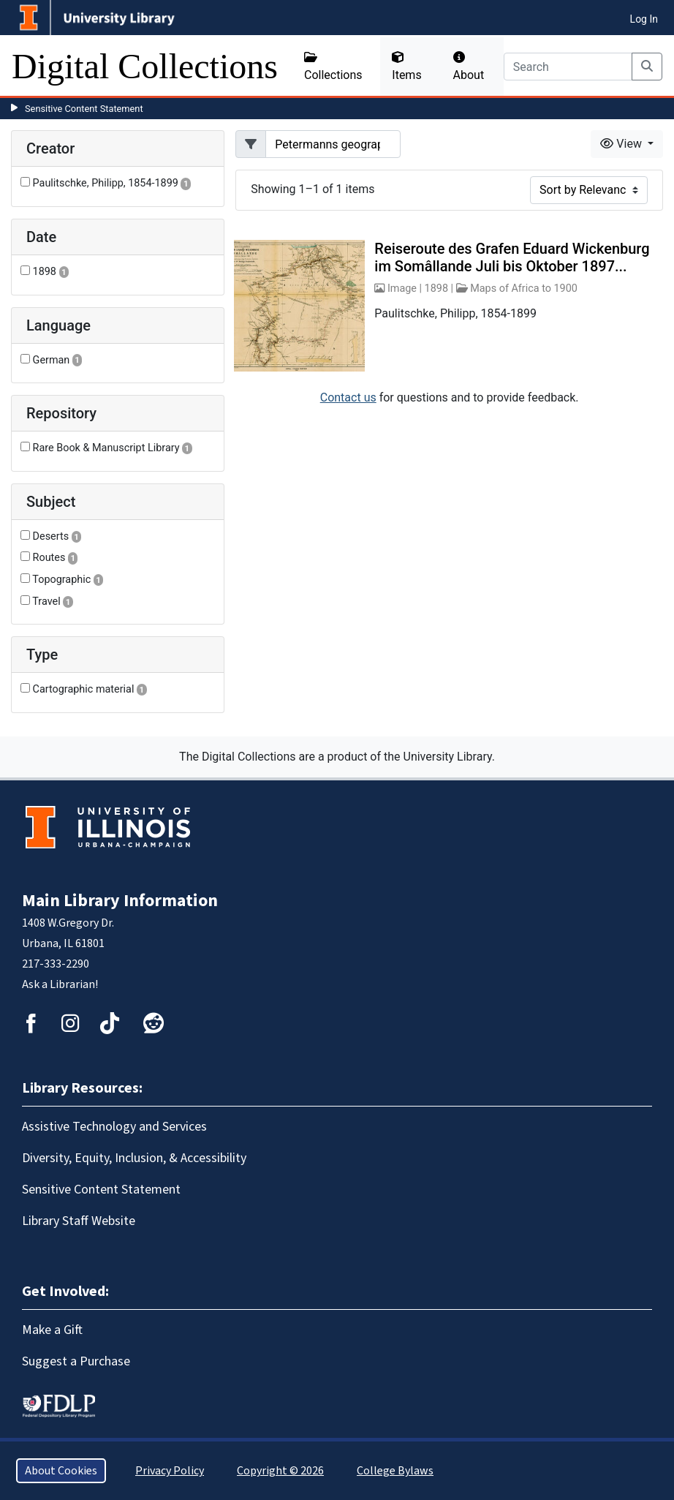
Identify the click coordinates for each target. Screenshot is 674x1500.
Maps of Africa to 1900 (524, 288)
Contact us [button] (348, 397)
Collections (333, 66)
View (622, 144)
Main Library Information (120, 900)
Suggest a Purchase (76, 1361)
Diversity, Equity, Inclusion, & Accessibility (134, 1158)
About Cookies (61, 1471)
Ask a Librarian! (60, 984)
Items (406, 66)
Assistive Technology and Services (114, 1127)
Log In (644, 19)
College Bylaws (395, 1471)
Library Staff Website (78, 1221)
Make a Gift (52, 1330)
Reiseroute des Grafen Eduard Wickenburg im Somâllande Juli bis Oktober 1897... (511, 257)
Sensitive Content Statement (84, 108)
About (469, 66)
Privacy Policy (169, 1471)
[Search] (568, 66)
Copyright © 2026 (280, 1471)
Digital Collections (145, 66)
